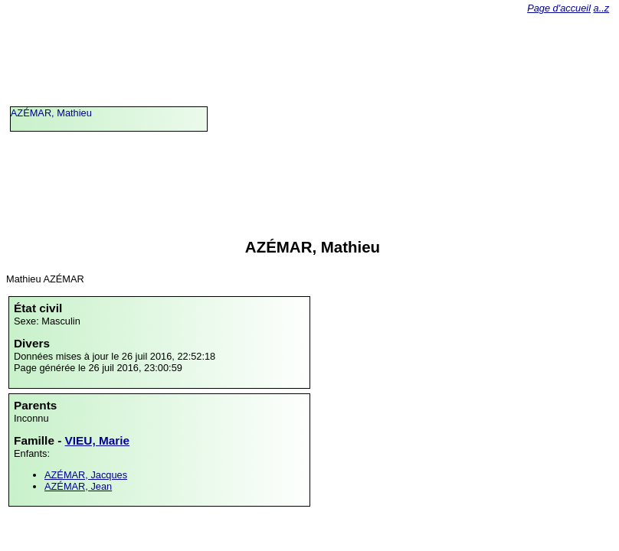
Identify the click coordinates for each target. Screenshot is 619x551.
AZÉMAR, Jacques (85, 475)
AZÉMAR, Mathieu (51, 113)
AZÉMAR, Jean (78, 486)
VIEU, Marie (97, 440)
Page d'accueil (559, 8)
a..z (602, 8)
